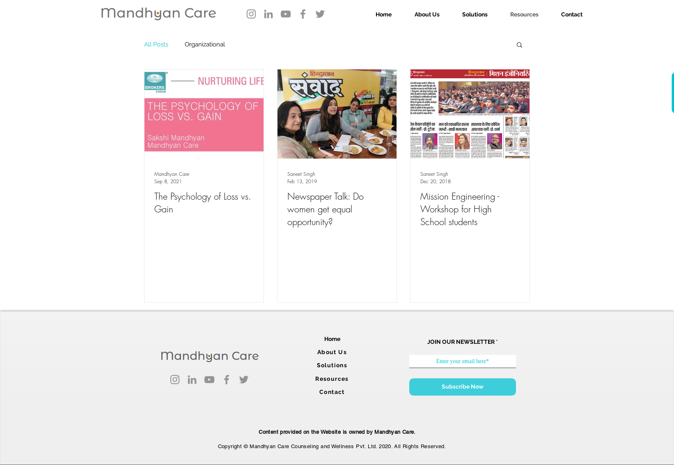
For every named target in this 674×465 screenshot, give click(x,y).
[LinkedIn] (268, 14)
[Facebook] (303, 14)
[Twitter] (320, 14)
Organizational (205, 44)
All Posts (156, 44)
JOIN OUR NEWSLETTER (461, 342)
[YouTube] (286, 14)
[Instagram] (251, 14)
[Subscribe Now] (462, 387)
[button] (519, 45)
